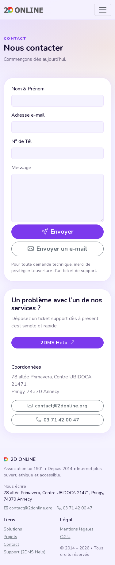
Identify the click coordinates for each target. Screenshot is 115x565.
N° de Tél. (22, 141)
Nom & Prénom (27, 89)
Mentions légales (77, 529)
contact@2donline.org (28, 508)
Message (21, 167)
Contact (11, 544)
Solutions (13, 529)
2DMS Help (57, 342)
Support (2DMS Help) (24, 552)
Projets (10, 537)
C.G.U (65, 537)
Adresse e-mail (27, 115)
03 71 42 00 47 (74, 508)
